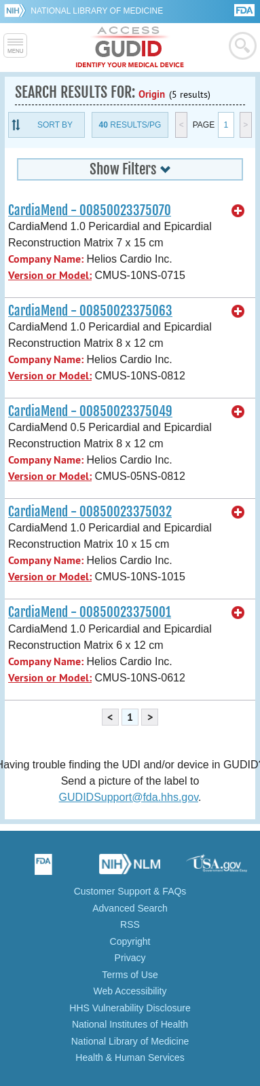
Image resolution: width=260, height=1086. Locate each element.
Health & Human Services (129, 1057)
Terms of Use (129, 974)
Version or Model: (50, 275)
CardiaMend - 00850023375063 (90, 311)
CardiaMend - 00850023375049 (90, 411)
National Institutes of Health (130, 1024)
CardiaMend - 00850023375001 (89, 612)
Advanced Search (130, 908)
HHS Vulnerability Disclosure (129, 1008)
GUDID (130, 47)
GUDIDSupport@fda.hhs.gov (128, 797)
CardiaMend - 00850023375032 (90, 512)
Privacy (130, 957)
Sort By (55, 125)
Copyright (130, 941)
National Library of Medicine (97, 11)
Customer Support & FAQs (130, 891)
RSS (130, 924)
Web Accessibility (130, 991)
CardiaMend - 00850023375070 (89, 210)
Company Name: (45, 259)
